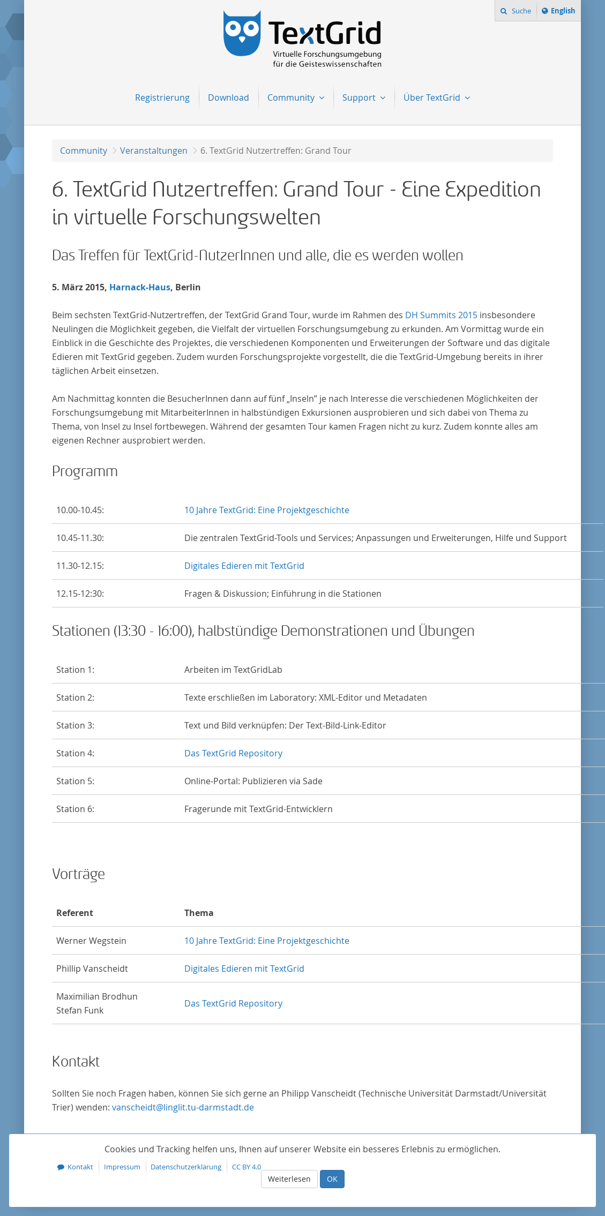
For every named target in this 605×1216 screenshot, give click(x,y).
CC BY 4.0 (246, 1167)
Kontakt (80, 1167)
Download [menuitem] (228, 97)
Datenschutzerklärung (186, 1167)
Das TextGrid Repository (233, 753)
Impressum (122, 1167)
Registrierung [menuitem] (162, 97)
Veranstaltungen (154, 150)
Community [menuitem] (292, 97)
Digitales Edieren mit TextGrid (244, 566)
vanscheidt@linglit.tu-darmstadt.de (183, 1107)
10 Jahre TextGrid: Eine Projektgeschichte (266, 510)
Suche (520, 11)
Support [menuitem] (360, 97)
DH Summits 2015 (441, 315)
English (564, 12)
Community (83, 150)
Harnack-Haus (139, 287)
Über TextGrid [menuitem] (433, 97)
